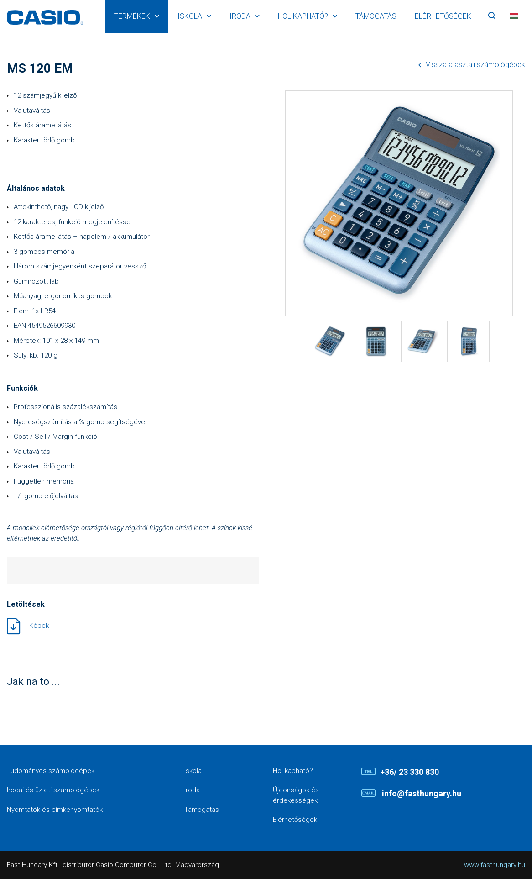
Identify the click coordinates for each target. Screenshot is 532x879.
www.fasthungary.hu (494, 865)
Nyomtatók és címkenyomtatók (55, 809)
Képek (39, 625)
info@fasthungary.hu (420, 793)
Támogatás (375, 16)
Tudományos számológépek (50, 771)
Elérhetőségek (443, 16)
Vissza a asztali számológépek (475, 64)
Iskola (189, 16)
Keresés (491, 16)
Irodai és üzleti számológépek (53, 790)
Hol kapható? (303, 16)
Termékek (132, 16)
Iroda (239, 16)
